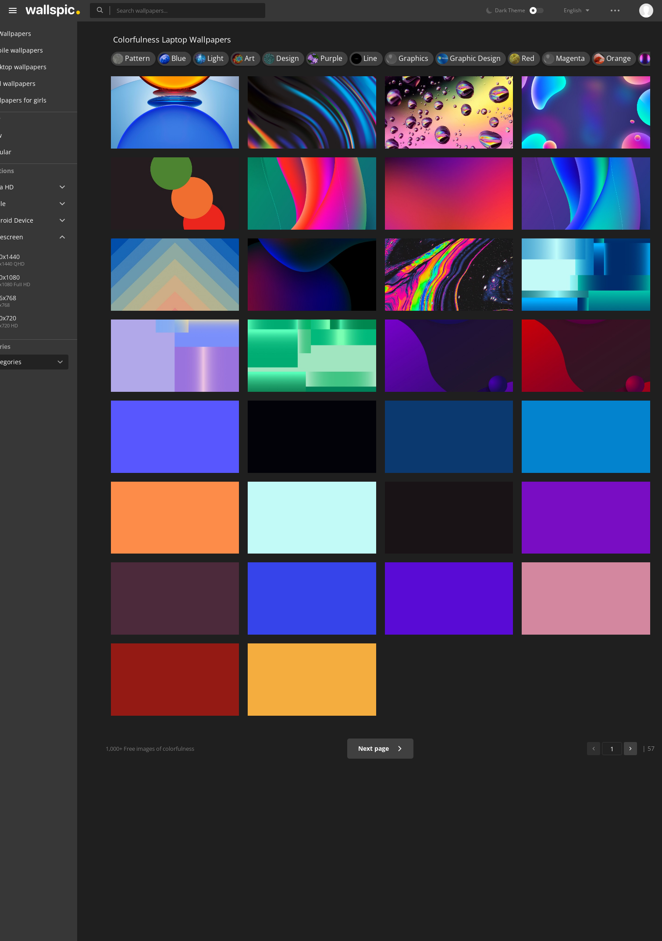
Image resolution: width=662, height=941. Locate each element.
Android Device (37, 220)
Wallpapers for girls (44, 100)
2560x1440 (36, 256)
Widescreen (32, 237)
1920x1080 (36, 277)
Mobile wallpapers (42, 50)
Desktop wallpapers (44, 67)
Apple (23, 203)
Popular (32, 152)
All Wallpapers (36, 33)
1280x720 (35, 318)
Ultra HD (27, 187)
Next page (386, 748)
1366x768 (65, 298)
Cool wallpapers (38, 83)
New (27, 135)
